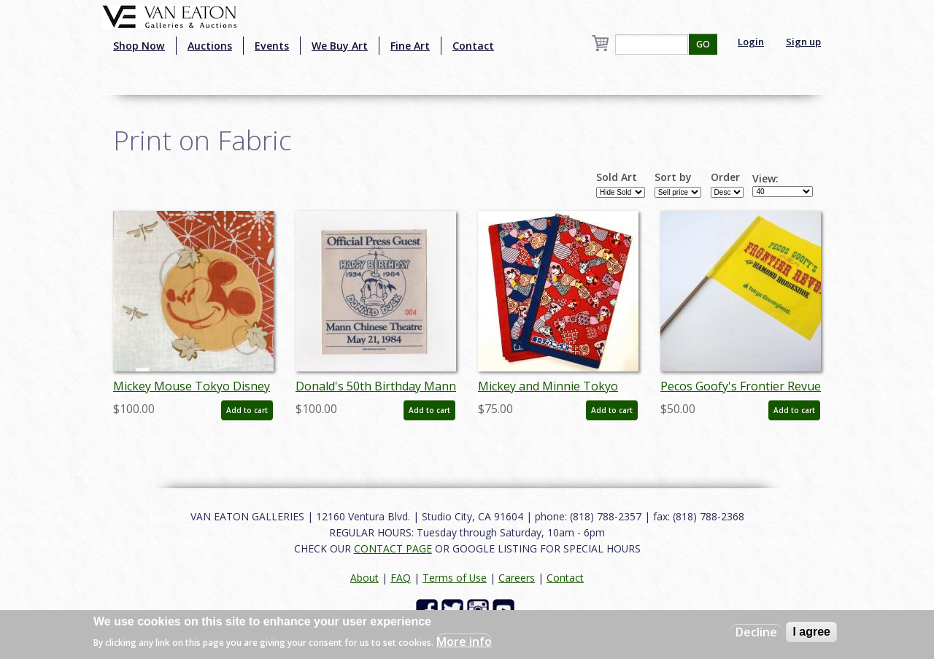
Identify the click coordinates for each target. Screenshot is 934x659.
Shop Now (139, 46)
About (364, 578)
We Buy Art (340, 46)
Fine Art (410, 46)
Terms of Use (454, 578)
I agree (811, 631)
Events (272, 46)
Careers (516, 578)
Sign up (803, 41)
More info (464, 641)
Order (725, 177)
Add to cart (247, 410)
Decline (756, 632)
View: (765, 179)
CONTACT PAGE (393, 548)
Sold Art (616, 177)
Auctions (210, 46)
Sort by (673, 177)
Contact (473, 46)
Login (751, 41)
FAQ (400, 578)
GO (703, 44)
